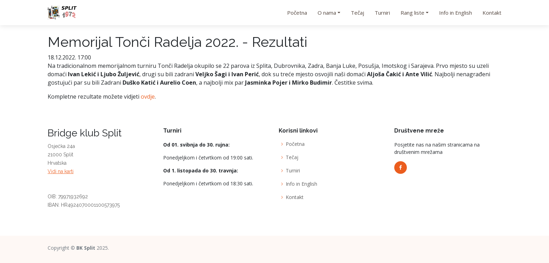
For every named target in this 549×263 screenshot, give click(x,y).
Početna (297, 12)
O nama (327, 12)
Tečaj (357, 12)
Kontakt (491, 12)
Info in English (455, 12)
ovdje (148, 96)
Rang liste (412, 12)
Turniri (382, 12)
